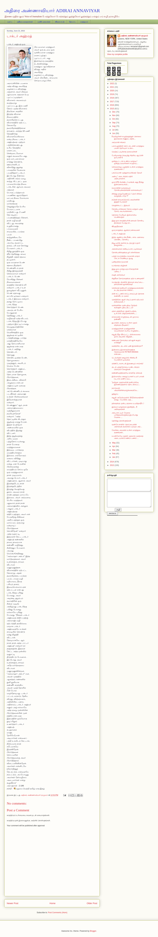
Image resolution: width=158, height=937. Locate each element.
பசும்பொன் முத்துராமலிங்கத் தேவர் (127, 173)
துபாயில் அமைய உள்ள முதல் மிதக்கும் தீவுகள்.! (124, 324)
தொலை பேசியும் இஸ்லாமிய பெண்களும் (124, 216)
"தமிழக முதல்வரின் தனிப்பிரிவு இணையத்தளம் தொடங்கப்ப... (126, 383)
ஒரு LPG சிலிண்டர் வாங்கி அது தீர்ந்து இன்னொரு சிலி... (128, 183)
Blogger (93, 931)
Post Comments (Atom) (57, 912)
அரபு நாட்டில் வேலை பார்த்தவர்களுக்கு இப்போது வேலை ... (125, 415)
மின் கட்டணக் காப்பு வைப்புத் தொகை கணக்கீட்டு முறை (128, 295)
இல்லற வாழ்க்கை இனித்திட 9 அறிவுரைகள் (124, 408)
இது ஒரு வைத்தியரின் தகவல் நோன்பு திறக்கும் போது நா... (128, 222)
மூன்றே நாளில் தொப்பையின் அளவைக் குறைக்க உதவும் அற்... (127, 425)
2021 (112, 87)
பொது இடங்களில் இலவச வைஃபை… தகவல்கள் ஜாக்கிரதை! (128, 283)
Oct (114, 119)
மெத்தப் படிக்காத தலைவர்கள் (124, 152)
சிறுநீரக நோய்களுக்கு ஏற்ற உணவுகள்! (128, 278)
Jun (114, 133)
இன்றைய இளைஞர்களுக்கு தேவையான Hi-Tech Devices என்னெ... (125, 352)
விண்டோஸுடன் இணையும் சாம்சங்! (127, 363)
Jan (114, 457)
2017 (112, 101)
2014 (112, 462)
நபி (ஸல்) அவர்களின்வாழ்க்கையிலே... (125, 389)
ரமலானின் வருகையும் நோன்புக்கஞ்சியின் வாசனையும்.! (127, 189)
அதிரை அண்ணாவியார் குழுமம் (134, 36)
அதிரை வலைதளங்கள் (25, 22)
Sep (114, 123)
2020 (112, 91)
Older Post (92, 903)
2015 (112, 109)
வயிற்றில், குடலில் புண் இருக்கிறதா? (127, 346)
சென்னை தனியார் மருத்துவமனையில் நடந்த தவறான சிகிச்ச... (128, 289)
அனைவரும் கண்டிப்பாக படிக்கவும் (127, 249)
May (114, 443)
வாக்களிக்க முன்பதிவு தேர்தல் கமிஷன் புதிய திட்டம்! (124, 306)
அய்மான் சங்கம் (119, 142)
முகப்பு (9, 22)
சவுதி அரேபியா (118, 275)
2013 (112, 465)
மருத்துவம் (84, 22)
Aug (114, 126)
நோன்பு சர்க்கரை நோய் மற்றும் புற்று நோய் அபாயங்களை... (127, 210)
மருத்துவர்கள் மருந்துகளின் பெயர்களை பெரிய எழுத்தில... (126, 330)
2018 (112, 98)
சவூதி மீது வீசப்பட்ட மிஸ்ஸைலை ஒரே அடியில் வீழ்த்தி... (126, 335)
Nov (114, 115)
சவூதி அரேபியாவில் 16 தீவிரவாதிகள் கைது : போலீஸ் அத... (128, 398)
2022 (112, 83)
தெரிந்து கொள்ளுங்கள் (121, 421)
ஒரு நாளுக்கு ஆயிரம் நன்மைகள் (126, 230)
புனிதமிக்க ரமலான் (120, 262)
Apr (114, 446)
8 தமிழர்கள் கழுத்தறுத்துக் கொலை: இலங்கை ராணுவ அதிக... (126, 137)
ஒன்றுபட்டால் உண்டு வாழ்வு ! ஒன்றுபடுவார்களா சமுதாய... (125, 162)
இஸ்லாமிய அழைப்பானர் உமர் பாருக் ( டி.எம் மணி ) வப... (128, 377)
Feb (114, 453)
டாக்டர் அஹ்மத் (118, 234)
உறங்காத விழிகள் (119, 265)
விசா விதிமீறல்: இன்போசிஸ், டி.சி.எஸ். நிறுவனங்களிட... (124, 312)
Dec (114, 112)
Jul (113, 130)
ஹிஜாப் (115, 394)
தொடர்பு (72, 22)
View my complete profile (117, 54)
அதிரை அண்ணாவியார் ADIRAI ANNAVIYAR (52, 10)
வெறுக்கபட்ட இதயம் (121, 205)
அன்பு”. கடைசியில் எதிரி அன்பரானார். (122, 177)
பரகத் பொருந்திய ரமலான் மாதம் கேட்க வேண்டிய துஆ (126, 257)
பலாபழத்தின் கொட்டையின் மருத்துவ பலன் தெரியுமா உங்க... (128, 147)
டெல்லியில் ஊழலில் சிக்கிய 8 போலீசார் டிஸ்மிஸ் (124, 359)
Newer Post (12, 903)
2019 (112, 94)
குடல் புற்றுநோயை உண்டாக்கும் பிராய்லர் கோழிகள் (125, 368)
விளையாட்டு (59, 22)
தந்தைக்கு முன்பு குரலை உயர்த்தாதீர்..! (128, 403)
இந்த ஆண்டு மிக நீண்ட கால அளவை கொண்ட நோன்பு (128, 238)
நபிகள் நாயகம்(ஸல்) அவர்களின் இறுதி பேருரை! (126, 201)
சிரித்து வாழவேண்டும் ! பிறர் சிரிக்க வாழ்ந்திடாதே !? (127, 195)
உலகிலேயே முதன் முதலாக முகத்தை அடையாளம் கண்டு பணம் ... (127, 437)
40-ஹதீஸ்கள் (117, 226)
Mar (114, 450)
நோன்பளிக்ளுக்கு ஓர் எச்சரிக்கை (126, 252)
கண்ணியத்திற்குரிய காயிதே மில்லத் (127, 373)
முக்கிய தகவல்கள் (43, 22)
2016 (112, 105)
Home (52, 903)
